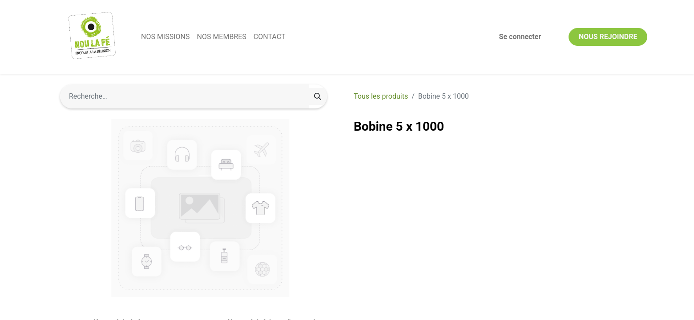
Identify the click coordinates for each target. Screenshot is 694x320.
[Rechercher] (317, 96)
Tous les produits (381, 96)
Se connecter (520, 36)
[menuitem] (165, 37)
